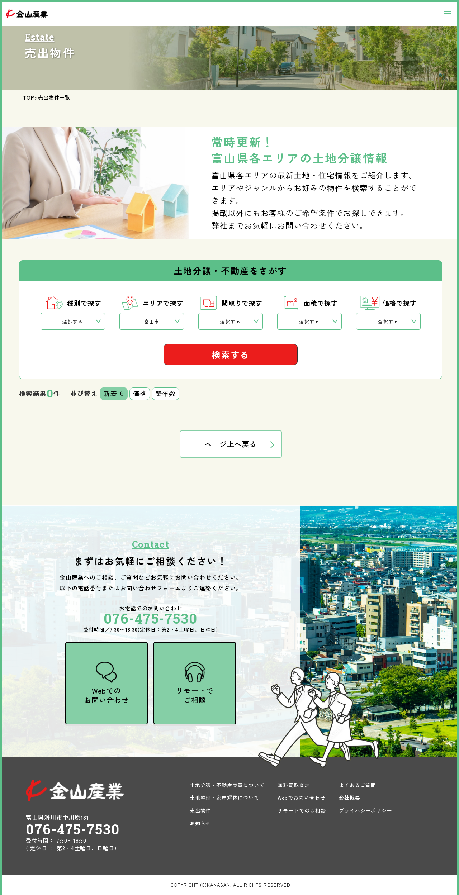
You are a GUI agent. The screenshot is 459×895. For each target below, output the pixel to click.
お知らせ (200, 823)
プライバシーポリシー (366, 810)
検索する (231, 354)
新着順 (114, 393)
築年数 (165, 393)
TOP (28, 97)
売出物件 (200, 810)
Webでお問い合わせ (302, 797)
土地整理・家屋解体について (224, 797)
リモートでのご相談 (302, 810)
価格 (140, 393)
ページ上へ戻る (230, 444)
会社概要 (349, 797)
